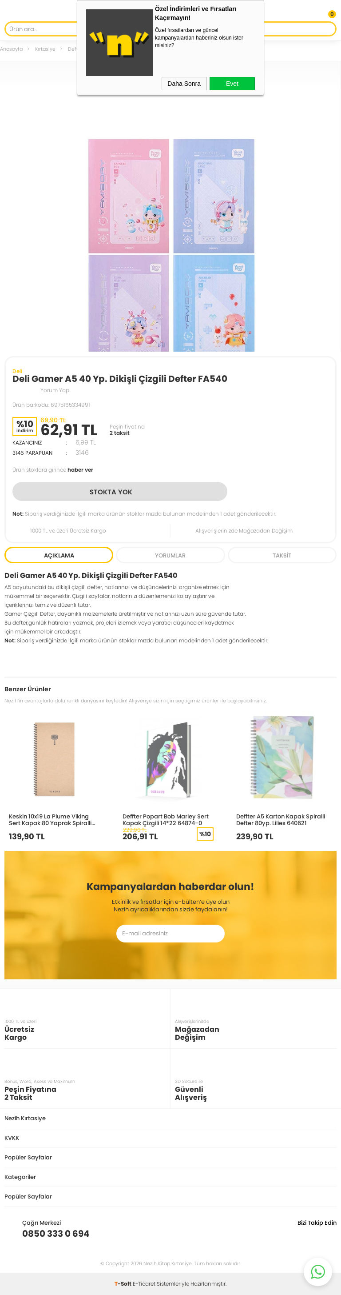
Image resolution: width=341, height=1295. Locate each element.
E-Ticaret (144, 1283)
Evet (232, 83)
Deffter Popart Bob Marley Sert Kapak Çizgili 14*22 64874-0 (166, 819)
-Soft (124, 1283)
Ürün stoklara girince (52, 469)
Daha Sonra (184, 83)
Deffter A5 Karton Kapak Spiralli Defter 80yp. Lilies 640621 (280, 819)
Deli (17, 371)
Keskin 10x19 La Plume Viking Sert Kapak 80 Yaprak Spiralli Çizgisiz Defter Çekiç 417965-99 (53, 819)
